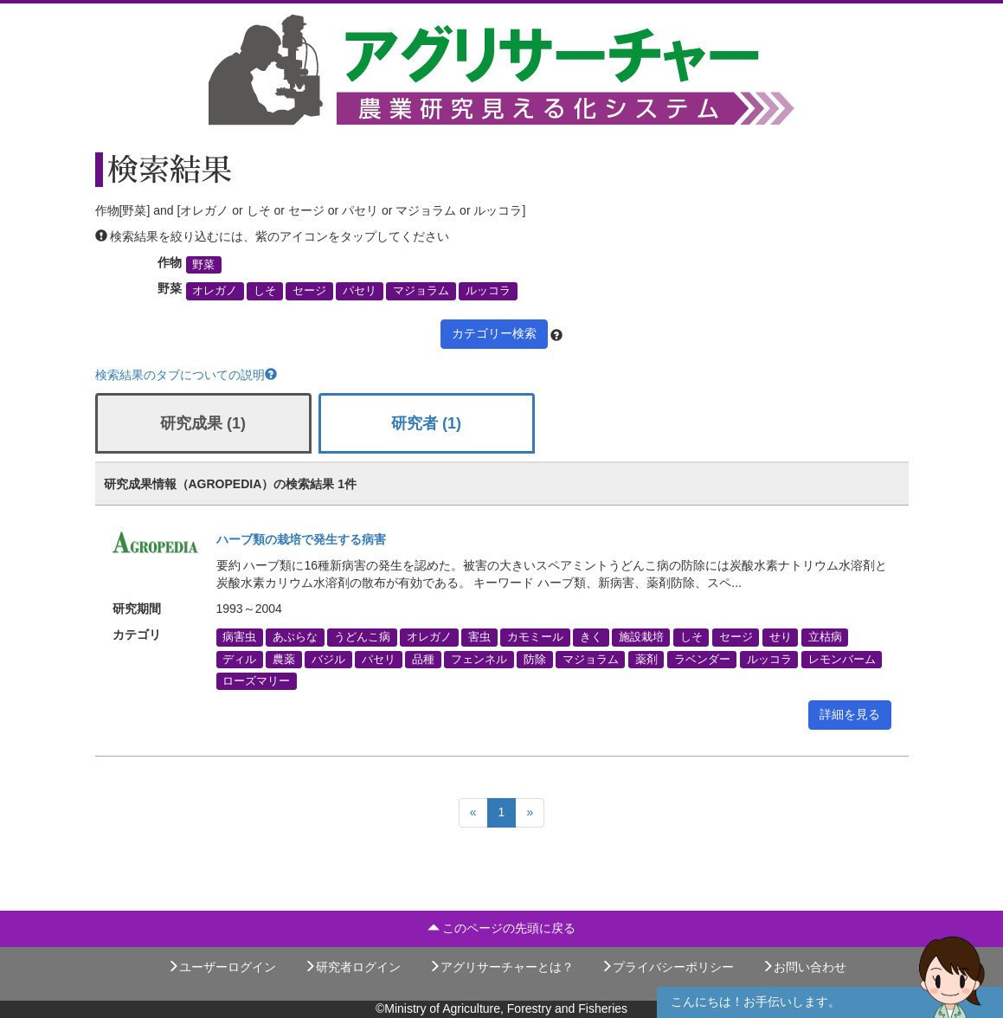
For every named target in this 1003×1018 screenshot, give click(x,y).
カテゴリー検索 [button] (494, 333)
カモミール (535, 637)
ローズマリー (256, 680)
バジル (328, 659)
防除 (535, 659)
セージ (309, 291)
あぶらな (295, 637)
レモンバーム (842, 659)
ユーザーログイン (221, 967)
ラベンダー (702, 659)
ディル (239, 659)
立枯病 (825, 637)
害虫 (479, 637)
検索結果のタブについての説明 (186, 375)
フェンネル (479, 659)
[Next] (529, 813)
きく (591, 637)
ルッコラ (488, 291)
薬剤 (646, 659)
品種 (423, 659)
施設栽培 (641, 637)
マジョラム (421, 291)
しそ (265, 291)
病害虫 (239, 637)
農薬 (284, 659)
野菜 (203, 265)
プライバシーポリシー (667, 967)
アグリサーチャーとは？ (501, 967)
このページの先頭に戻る (502, 928)
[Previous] (473, 813)
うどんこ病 (362, 637)
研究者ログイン (352, 967)
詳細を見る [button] (850, 714)
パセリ (359, 291)
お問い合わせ (804, 967)
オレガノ (214, 291)
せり (780, 637)
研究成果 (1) (203, 423)
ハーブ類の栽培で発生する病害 (301, 539)
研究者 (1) (426, 423)
